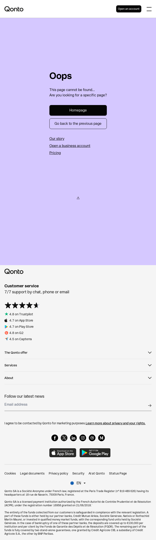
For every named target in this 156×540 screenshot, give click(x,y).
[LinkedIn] (73, 438)
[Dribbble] (92, 438)
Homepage (78, 110)
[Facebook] (54, 438)
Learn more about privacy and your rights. (116, 423)
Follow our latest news (24, 396)
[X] (64, 438)
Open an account (129, 8)
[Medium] (101, 438)
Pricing (55, 153)
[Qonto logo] (60, 9)
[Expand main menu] (149, 9)
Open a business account (69, 146)
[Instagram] (82, 438)
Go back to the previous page (78, 123)
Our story (56, 139)
